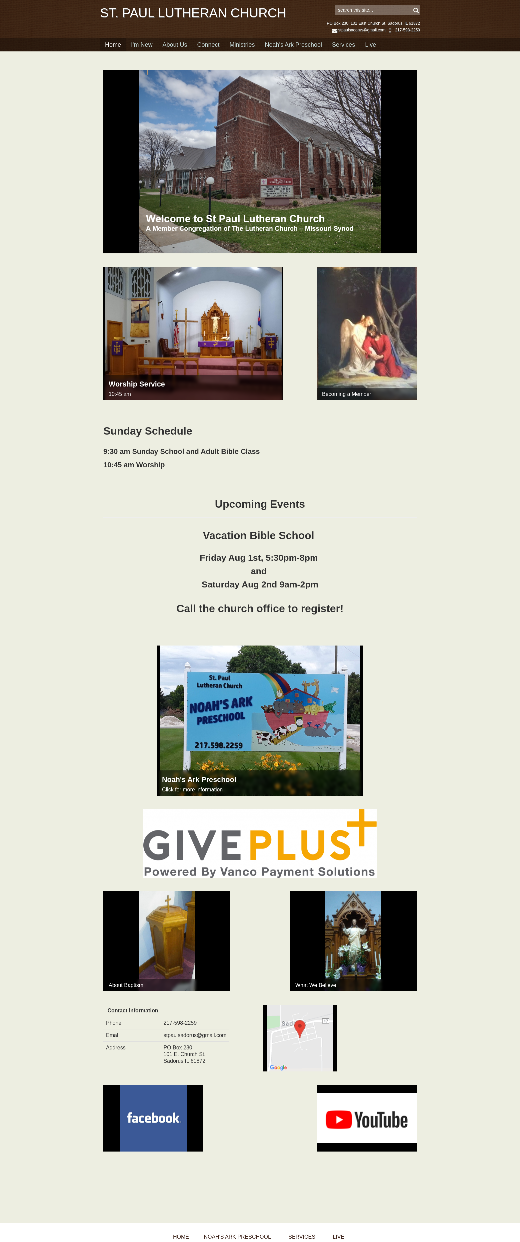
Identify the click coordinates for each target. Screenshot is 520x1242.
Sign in (410, 7)
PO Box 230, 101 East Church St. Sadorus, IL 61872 (373, 33)
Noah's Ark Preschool (293, 55)
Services (343, 55)
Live (370, 55)
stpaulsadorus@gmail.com (359, 40)
